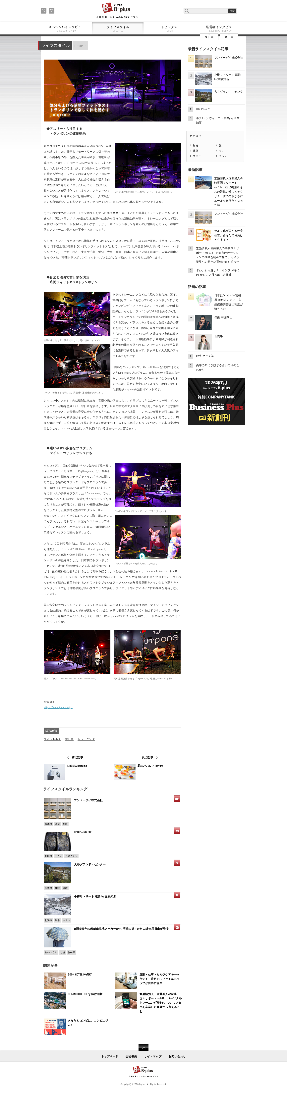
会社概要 (131, 1056)
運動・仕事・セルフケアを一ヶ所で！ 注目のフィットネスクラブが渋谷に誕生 (160, 979)
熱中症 (71, 952)
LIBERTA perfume (77, 766)
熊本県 (48, 824)
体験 (65, 888)
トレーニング (86, 739)
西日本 (229, 37)
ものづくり (71, 856)
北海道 (48, 920)
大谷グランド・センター (90, 864)
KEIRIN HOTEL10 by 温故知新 (85, 994)
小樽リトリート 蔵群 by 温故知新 (95, 896)
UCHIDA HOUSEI (83, 832)
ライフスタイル (118, 28)
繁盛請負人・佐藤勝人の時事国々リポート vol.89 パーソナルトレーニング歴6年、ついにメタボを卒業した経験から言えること (161, 1002)
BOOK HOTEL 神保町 (80, 974)
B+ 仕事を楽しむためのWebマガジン (117, 10)
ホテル (66, 920)
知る (195, 145)
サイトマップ (152, 1056)
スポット (198, 156)
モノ (221, 150)
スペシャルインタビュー (66, 28)
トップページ (110, 1056)
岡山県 (48, 856)
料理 (65, 824)
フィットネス (52, 739)
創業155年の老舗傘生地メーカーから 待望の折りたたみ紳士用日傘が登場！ (122, 928)
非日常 (69, 739)
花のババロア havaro (150, 766)
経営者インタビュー (220, 28)
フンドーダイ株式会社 (90, 800)
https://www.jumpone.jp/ (58, 707)
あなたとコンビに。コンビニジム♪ (88, 1023)
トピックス (169, 28)
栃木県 (48, 888)
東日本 (209, 37)
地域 (57, 888)
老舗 (62, 952)
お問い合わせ (177, 1056)
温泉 (57, 920)
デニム (58, 856)
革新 (57, 824)
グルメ (223, 156)
